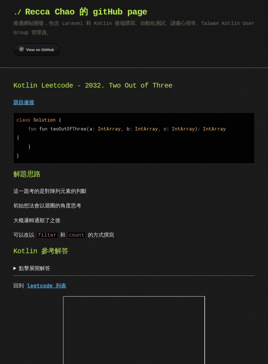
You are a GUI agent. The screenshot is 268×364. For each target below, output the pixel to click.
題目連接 (23, 102)
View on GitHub (36, 49)
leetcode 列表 (46, 282)
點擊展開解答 (34, 265)
